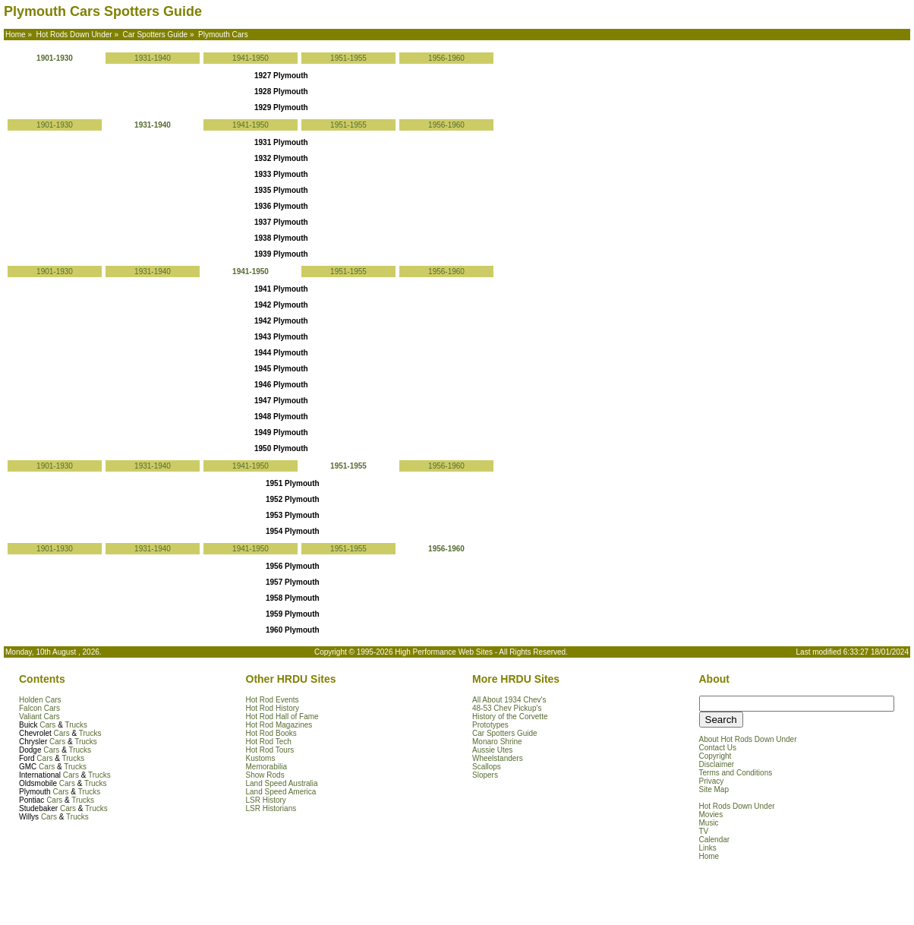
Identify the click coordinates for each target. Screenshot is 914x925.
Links (708, 848)
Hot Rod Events (272, 700)
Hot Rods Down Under (737, 806)
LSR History (266, 800)
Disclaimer (717, 764)
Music (709, 823)
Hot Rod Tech (269, 741)
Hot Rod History (273, 708)
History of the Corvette (509, 716)
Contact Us (717, 747)
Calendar (714, 839)
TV (704, 831)
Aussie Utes (492, 750)
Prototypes (490, 725)
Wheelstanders (497, 758)
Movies (711, 814)
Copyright (715, 756)
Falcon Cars (39, 708)
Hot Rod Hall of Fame (282, 716)
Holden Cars (40, 700)
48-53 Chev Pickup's (506, 708)
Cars (47, 725)
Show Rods (265, 775)
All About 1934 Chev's (509, 700)
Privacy (711, 781)
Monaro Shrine (497, 741)
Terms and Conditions (736, 773)
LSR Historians (271, 808)
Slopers (485, 775)
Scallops (486, 766)
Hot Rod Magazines (279, 725)
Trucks (76, 725)
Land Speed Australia (282, 783)
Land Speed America (281, 792)
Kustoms (261, 758)
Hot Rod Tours (270, 750)
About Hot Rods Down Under (748, 739)
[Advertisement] (181, 898)
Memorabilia (266, 766)
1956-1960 (446, 58)
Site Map (714, 789)
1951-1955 (348, 58)
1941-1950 (250, 58)
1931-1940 (152, 58)
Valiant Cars (39, 716)
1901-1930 (54, 125)
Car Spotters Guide (504, 733)
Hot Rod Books (271, 733)
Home (709, 856)
